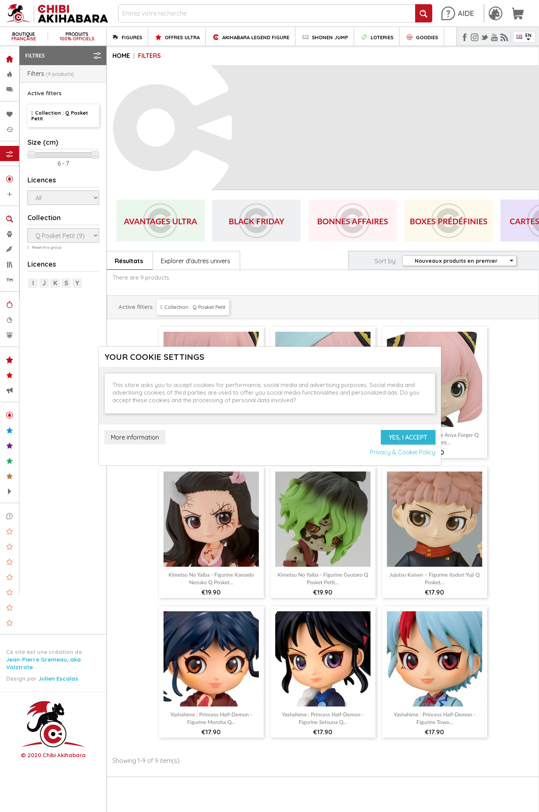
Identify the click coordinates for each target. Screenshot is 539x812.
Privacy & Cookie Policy (402, 452)
